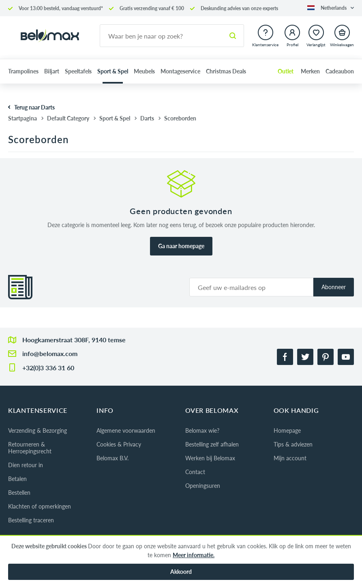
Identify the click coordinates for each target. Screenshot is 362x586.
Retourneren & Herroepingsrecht (29, 448)
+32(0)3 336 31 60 (48, 367)
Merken (310, 71)
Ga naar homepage (181, 246)
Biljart (51, 71)
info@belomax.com (49, 353)
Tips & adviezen (293, 444)
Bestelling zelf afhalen (212, 444)
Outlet (285, 71)
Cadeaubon (340, 71)
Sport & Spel (112, 71)
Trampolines (23, 71)
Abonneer (333, 286)
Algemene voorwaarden (125, 430)
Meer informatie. (193, 555)
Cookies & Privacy (118, 444)
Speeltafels (78, 71)
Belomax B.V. (112, 458)
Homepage (287, 430)
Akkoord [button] (181, 571)
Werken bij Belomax (210, 458)
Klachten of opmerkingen (39, 506)
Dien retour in (25, 465)
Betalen (17, 478)
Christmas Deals (226, 71)
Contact (195, 471)
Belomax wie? (202, 430)
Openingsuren (202, 485)
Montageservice (180, 71)
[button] (330, 8)
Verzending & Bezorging (37, 430)
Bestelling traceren (31, 520)
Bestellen (19, 492)
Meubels (144, 71)
